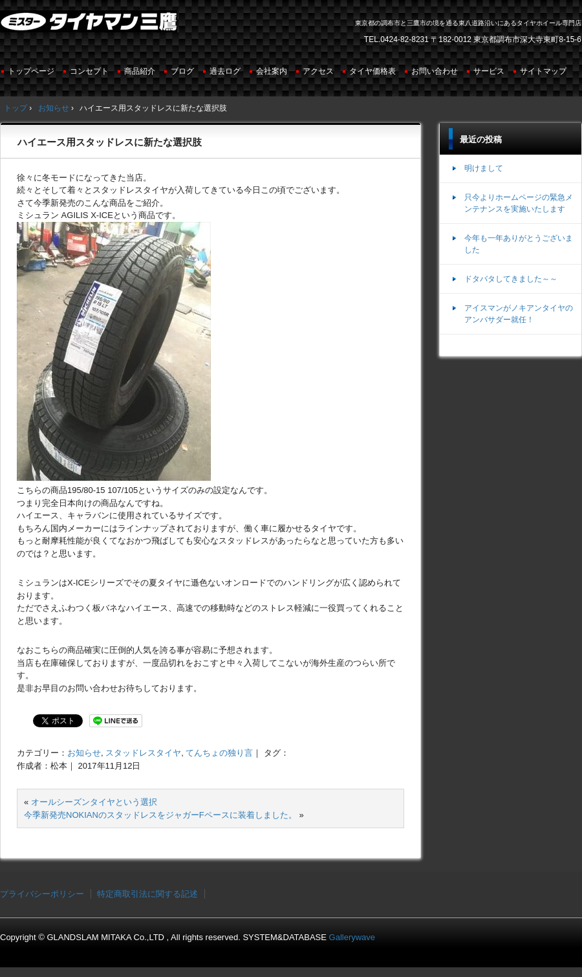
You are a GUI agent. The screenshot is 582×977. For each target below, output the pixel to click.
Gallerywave (352, 937)
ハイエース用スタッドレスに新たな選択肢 (109, 142)
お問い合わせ (434, 71)
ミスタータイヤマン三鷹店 (90, 26)
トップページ (31, 71)
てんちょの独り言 (219, 753)
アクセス (318, 71)
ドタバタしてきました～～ (510, 278)
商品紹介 (139, 71)
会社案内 (271, 71)
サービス (488, 71)
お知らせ (84, 753)
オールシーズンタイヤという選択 (94, 802)
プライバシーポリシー (42, 894)
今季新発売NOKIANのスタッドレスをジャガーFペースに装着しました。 (160, 815)
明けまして (483, 168)
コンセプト (89, 71)
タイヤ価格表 (372, 71)
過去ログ (225, 71)
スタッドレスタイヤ (143, 753)
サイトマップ (543, 71)
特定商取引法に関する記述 (147, 894)
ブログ (182, 71)
